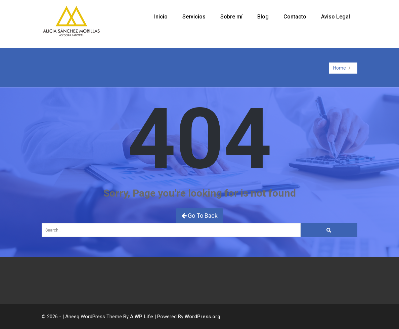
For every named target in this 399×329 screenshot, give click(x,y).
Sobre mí (231, 16)
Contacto (294, 16)
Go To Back (199, 215)
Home (339, 68)
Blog (263, 16)
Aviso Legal (335, 16)
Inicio (161, 16)
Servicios (194, 16)
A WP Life (141, 317)
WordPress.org (202, 317)
